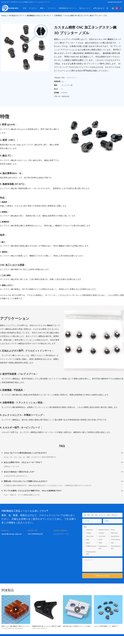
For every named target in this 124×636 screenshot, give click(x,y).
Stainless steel (104, 529)
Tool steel (102, 536)
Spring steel (115, 536)
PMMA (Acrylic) (91, 546)
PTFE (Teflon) (115, 539)
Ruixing (3, 15)
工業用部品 (58, 15)
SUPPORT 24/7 (32, 530)
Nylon (88, 543)
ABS (87, 539)
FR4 (112, 543)
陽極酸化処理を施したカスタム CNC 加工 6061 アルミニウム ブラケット (46, 627)
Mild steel (114, 533)
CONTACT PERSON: (60, 530)
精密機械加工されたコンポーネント (39, 15)
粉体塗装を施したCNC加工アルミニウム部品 (76, 626)
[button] (103, 8)
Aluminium (89, 529)
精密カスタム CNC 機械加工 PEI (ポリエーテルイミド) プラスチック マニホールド (15, 627)
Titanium (101, 533)
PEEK (100, 543)
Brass (113, 529)
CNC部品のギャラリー (16, 15)
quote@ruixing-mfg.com (115, 2)
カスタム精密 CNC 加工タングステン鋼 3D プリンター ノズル (85, 15)
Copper (88, 533)
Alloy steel (89, 536)
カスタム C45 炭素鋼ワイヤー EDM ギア (106, 626)
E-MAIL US (4, 530)
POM (100, 539)
